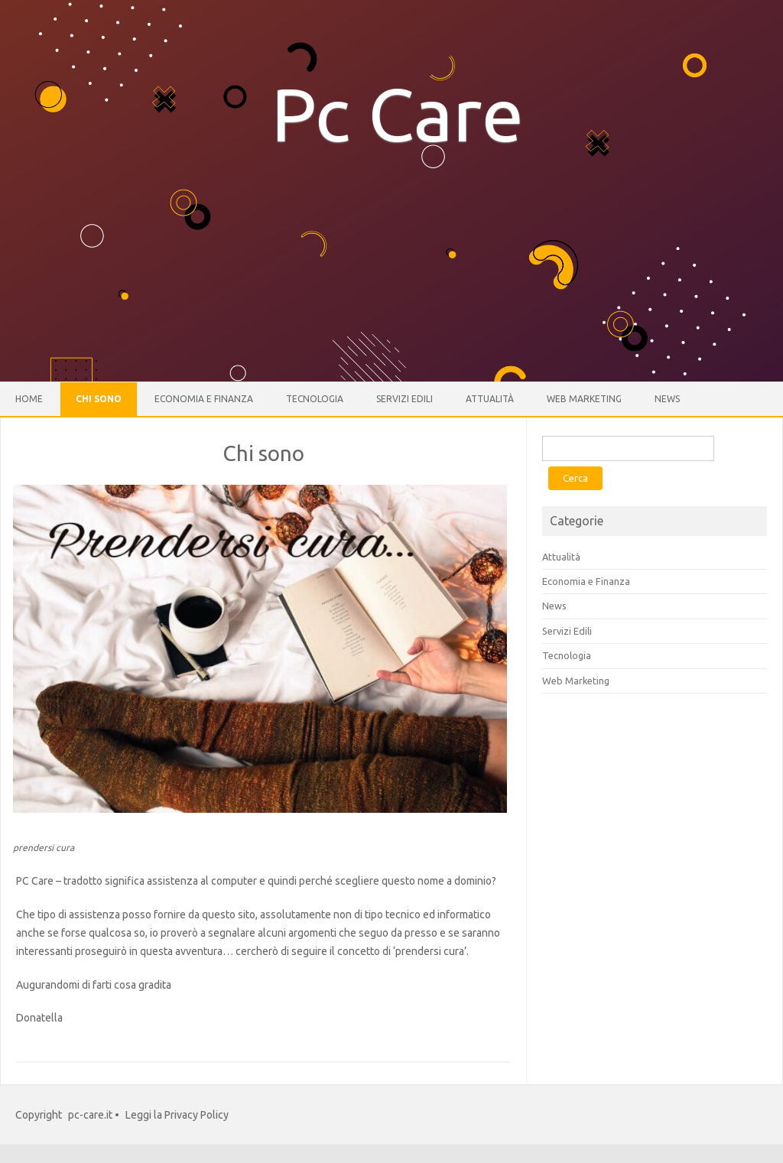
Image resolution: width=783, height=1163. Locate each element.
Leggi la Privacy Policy (177, 1115)
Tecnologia (314, 399)
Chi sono (99, 399)
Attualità (490, 399)
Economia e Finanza (203, 399)
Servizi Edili (404, 399)
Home (29, 399)
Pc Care (397, 114)
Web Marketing (584, 399)
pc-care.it (90, 1115)
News (667, 399)
